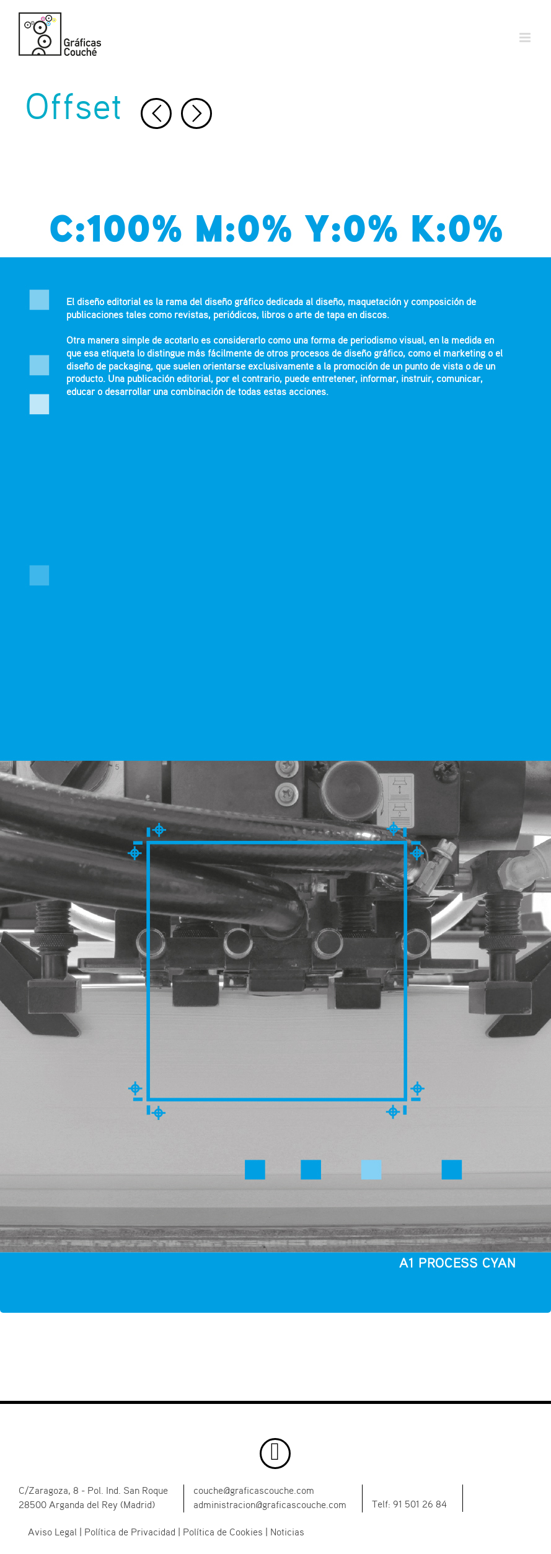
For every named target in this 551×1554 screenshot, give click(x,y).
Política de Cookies (223, 1533)
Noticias (287, 1533)
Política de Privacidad (129, 1533)
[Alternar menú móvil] (525, 37)
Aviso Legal (52, 1533)
